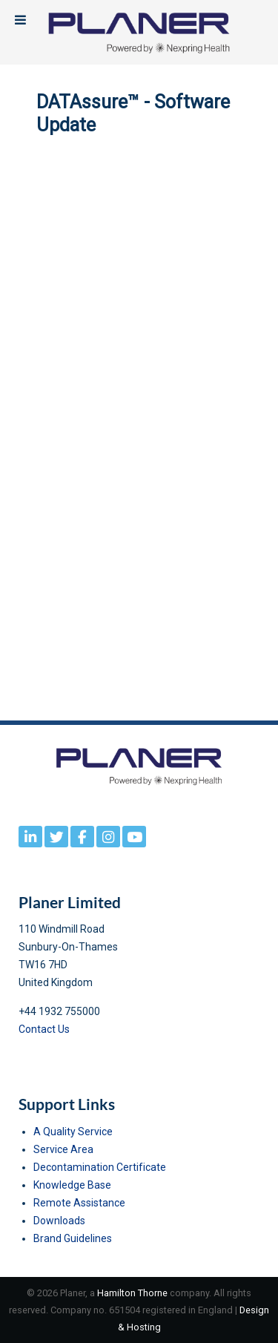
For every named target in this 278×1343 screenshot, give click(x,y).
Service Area (63, 1149)
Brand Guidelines (72, 1238)
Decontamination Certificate (99, 1167)
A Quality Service (73, 1131)
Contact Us (44, 1029)
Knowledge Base (72, 1185)
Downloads (59, 1221)
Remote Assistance (79, 1203)
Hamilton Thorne (132, 1292)
